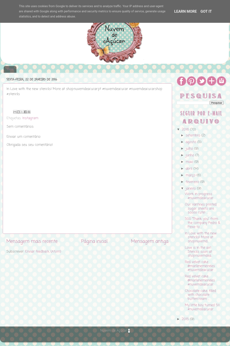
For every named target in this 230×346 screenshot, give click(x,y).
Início (10, 69)
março (191, 175)
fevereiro (193, 181)
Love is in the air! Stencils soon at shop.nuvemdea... (198, 251)
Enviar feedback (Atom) (43, 251)
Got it (206, 11)
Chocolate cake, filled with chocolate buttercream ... (200, 294)
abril (189, 168)
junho (190, 155)
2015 (186, 319)
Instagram (30, 118)
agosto (191, 142)
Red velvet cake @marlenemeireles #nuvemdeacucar (200, 266)
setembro (193, 135)
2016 (186, 129)
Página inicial (94, 241)
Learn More (185, 11)
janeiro (191, 188)
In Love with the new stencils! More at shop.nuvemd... (201, 237)
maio (190, 161)
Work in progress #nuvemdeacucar (199, 196)
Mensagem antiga (149, 241)
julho (190, 148)
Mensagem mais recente (32, 241)
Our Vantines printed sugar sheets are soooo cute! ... (201, 208)
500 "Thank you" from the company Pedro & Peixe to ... (202, 222)
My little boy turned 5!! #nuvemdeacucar (202, 307)
